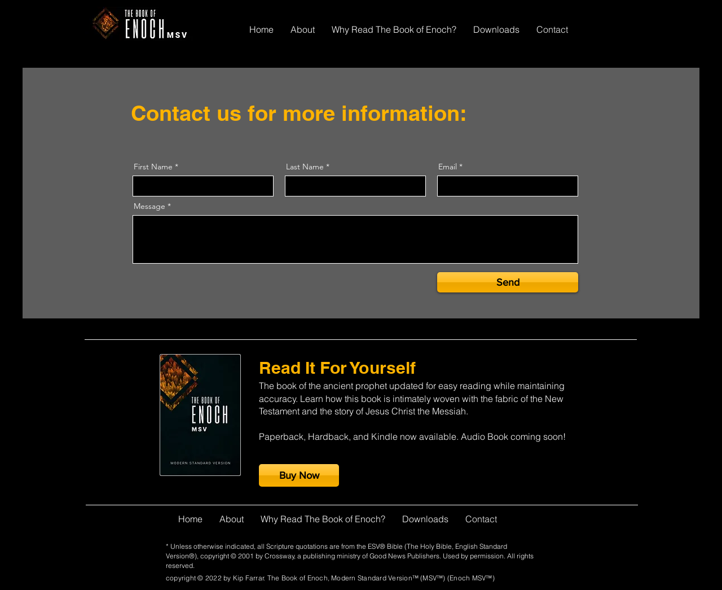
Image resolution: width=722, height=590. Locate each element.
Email (447, 167)
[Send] (507, 282)
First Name (153, 167)
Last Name (305, 167)
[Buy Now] (299, 475)
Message (149, 206)
